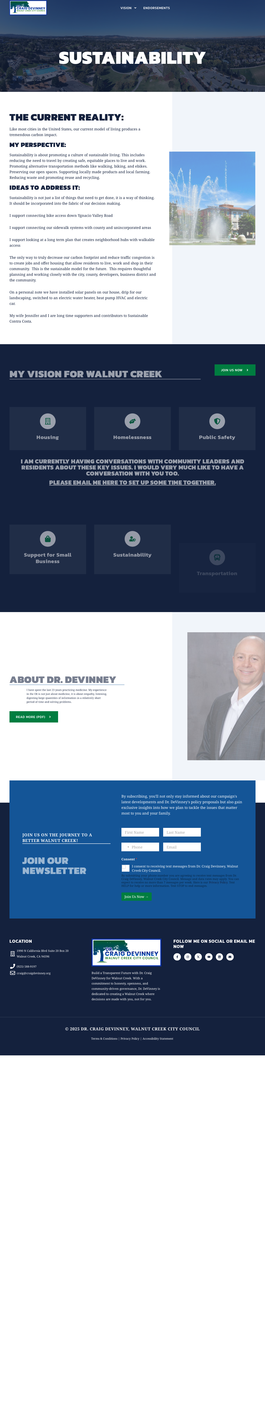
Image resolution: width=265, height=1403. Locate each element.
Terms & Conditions (104, 1038)
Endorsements (156, 7)
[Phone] (140, 847)
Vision (128, 7)
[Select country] (125, 847)
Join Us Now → (136, 896)
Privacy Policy (218, 882)
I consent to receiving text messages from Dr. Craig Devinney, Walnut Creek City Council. (185, 868)
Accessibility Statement (158, 1038)
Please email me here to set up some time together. (132, 488)
